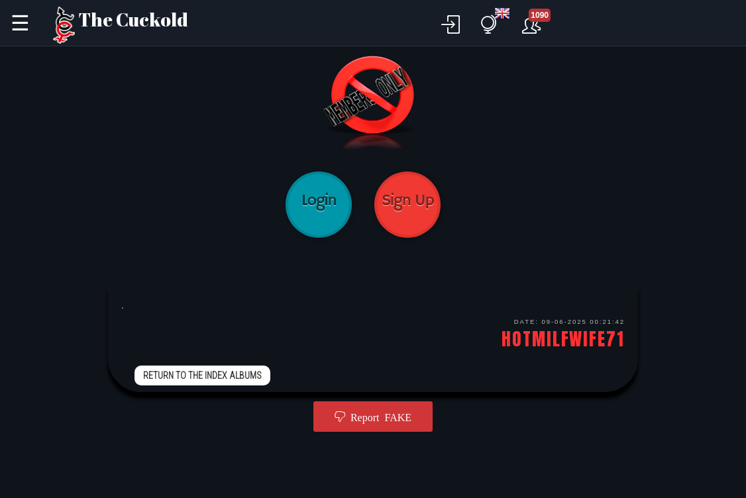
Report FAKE (378, 416)
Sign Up (407, 204)
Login (318, 204)
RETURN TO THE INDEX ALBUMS (202, 375)
